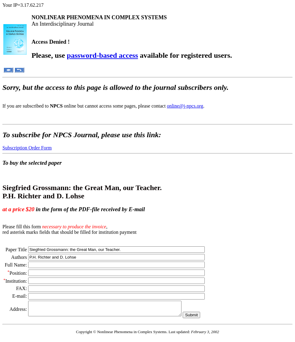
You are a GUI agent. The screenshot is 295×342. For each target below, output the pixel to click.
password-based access (102, 55)
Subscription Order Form (27, 147)
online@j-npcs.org (185, 105)
